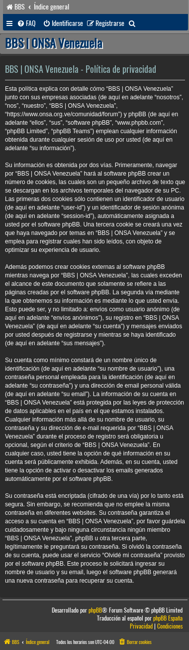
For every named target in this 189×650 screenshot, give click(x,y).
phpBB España (168, 618)
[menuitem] (26, 23)
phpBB (95, 610)
